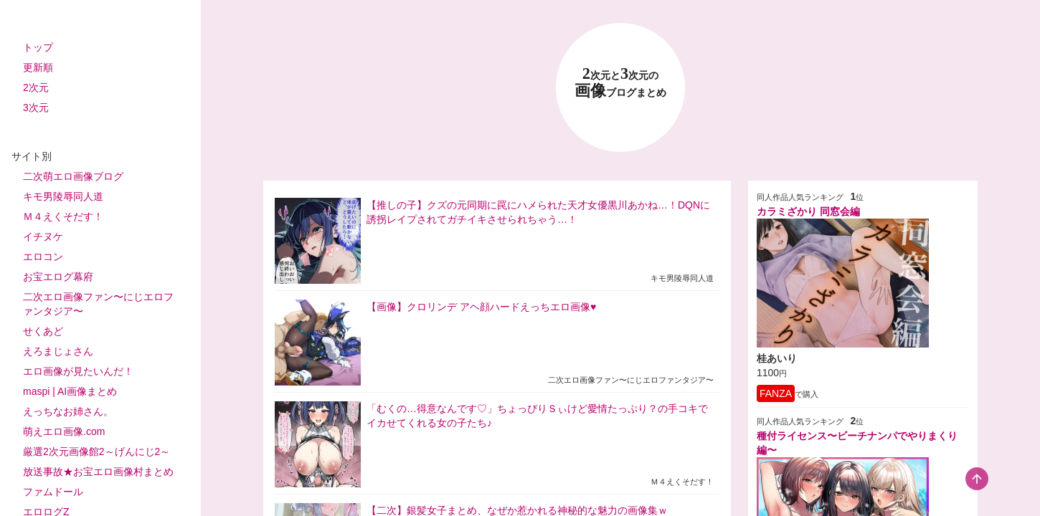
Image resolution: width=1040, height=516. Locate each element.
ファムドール (53, 491)
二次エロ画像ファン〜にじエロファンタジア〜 (98, 304)
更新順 (38, 67)
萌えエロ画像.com (64, 431)
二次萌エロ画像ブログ (73, 176)
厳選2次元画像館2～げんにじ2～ (96, 451)
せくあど (43, 331)
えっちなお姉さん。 (68, 411)
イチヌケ (43, 236)
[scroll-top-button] (976, 478)
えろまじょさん (58, 351)
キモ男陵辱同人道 (63, 196)
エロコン (43, 256)
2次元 (36, 87)
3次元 (36, 107)
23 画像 (620, 83)
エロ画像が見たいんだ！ (78, 371)
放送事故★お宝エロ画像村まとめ (98, 471)
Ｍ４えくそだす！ (63, 216)
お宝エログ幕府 (58, 276)
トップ (38, 47)
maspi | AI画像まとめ (70, 391)
